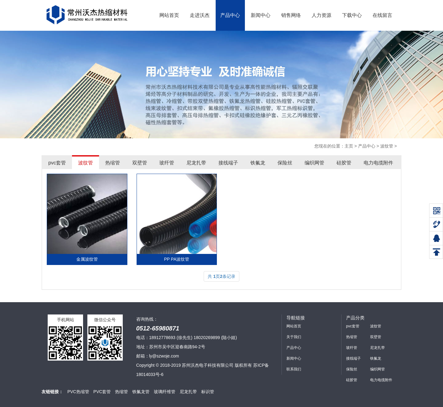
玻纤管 (166, 162)
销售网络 (291, 15)
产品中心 (230, 15)
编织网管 (314, 162)
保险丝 (284, 162)
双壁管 (139, 162)
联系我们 (293, 369)
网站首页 (169, 15)
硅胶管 (344, 162)
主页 (349, 146)
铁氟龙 (257, 162)
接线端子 (228, 162)
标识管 (207, 391)
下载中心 (352, 15)
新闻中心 (260, 15)
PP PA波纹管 (176, 259)
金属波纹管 (87, 259)
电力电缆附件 (378, 162)
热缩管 (112, 162)
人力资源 (321, 15)
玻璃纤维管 (164, 391)
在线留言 (382, 15)
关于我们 (293, 337)
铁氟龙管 (141, 391)
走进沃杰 (200, 15)
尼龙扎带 (196, 162)
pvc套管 (57, 162)
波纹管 (386, 146)
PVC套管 (102, 391)
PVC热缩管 (78, 391)
